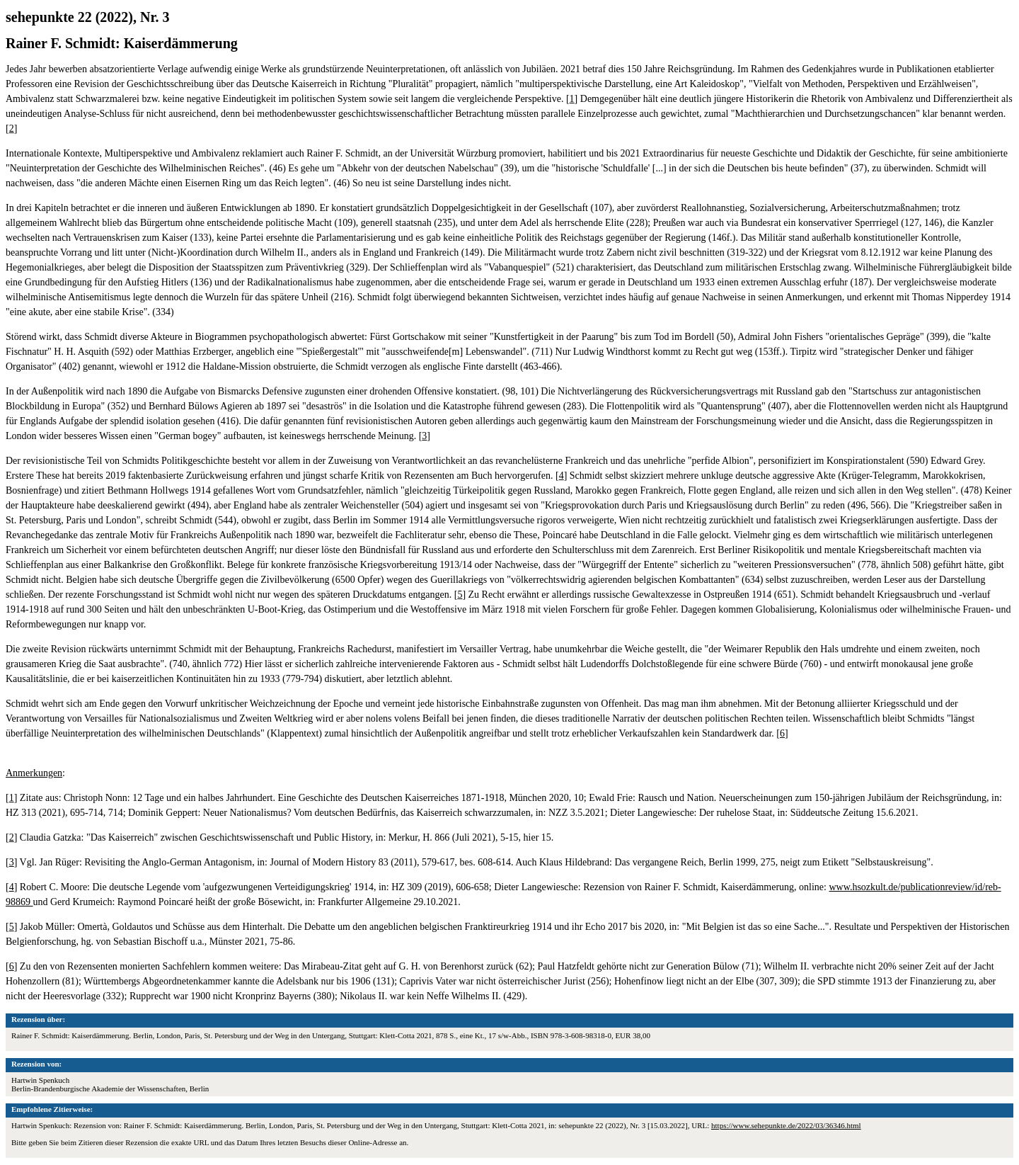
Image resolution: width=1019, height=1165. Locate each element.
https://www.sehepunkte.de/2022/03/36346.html (786, 1125)
